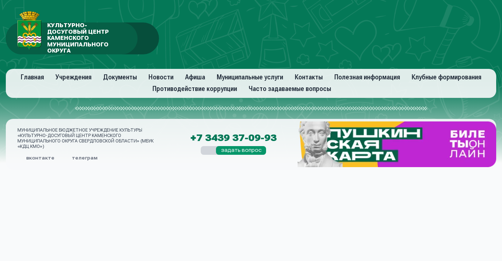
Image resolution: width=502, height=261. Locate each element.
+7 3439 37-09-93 (233, 138)
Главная (32, 77)
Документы (120, 77)
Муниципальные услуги (250, 77)
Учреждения (73, 77)
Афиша (195, 77)
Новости (161, 77)
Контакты (309, 77)
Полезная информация (367, 77)
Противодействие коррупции (194, 88)
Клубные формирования (446, 77)
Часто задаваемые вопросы (290, 88)
